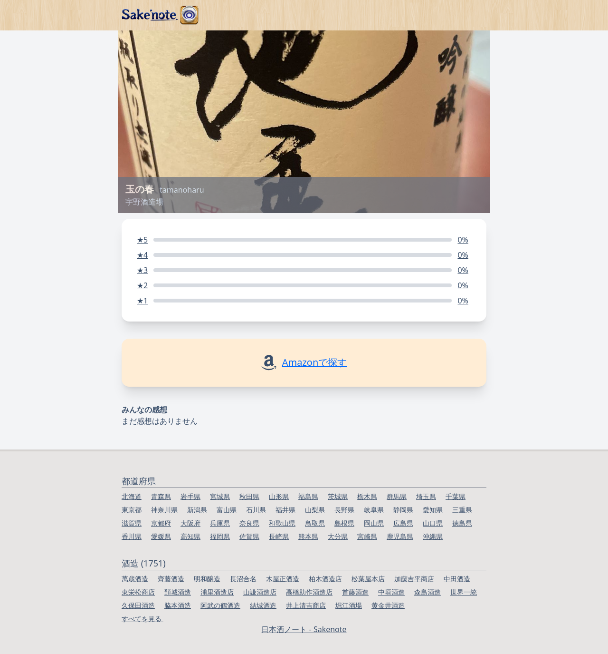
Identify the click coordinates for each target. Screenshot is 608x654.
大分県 (338, 536)
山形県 (279, 496)
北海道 (132, 496)
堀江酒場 (348, 605)
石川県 (256, 509)
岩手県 (190, 496)
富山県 (227, 509)
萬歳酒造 (135, 578)
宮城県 (220, 496)
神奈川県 (164, 509)
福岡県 (220, 536)
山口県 (433, 522)
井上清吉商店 (306, 605)
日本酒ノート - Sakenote (303, 629)
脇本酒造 (177, 605)
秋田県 (249, 496)
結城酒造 (263, 605)
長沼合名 (243, 578)
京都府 (161, 522)
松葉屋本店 (368, 578)
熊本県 (308, 536)
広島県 (403, 522)
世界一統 (463, 591)
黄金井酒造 (388, 605)
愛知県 (433, 509)
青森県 (161, 496)
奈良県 (249, 522)
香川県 (132, 536)
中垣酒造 (391, 591)
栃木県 (367, 496)
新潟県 (197, 509)
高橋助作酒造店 (309, 591)
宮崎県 (367, 536)
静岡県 (403, 509)
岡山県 (374, 522)
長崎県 (279, 536)
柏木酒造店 (325, 578)
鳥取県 (315, 522)
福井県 (285, 509)
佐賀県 (249, 536)
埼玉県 (426, 496)
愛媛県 (161, 536)
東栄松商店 (138, 591)
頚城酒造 (177, 591)
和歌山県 (282, 522)
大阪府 (190, 522)
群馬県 (397, 496)
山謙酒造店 (259, 591)
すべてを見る (142, 618)
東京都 (132, 509)
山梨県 (315, 509)
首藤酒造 (355, 591)
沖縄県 (433, 536)
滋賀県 (132, 522)
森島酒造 (427, 591)
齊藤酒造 (171, 578)
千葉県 (456, 496)
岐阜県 (374, 509)
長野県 (344, 509)
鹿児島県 (400, 536)
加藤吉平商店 (414, 578)
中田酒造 (457, 578)
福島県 (308, 496)
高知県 (190, 536)
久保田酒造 (138, 605)
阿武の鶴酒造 (220, 605)
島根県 (344, 522)
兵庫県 (220, 522)
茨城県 (338, 496)
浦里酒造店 (217, 591)
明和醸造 (207, 578)
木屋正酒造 (282, 578)
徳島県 (462, 522)
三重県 (462, 509)
